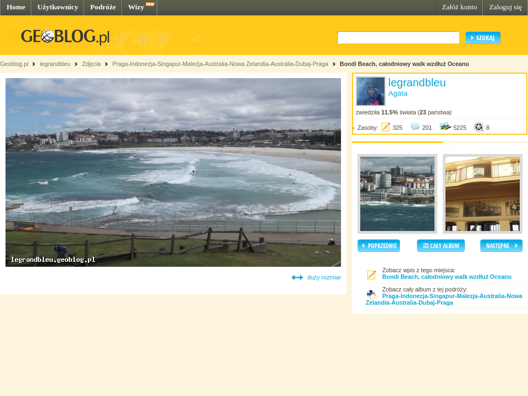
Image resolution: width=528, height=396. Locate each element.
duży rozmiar (324, 277)
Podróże (103, 7)
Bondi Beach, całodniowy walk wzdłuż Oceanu (404, 64)
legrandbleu (55, 64)
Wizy (136, 7)
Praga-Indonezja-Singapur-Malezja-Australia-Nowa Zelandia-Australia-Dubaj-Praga (220, 64)
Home (16, 7)
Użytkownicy (57, 7)
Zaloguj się (505, 7)
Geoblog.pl (14, 64)
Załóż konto (459, 7)
